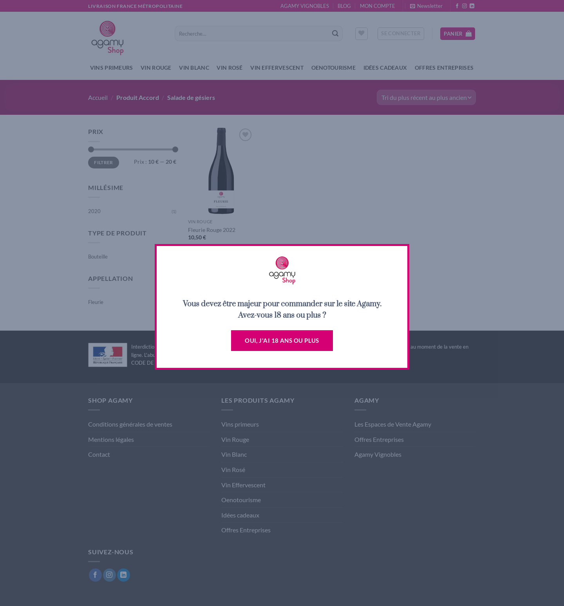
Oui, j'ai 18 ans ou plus (282, 340)
